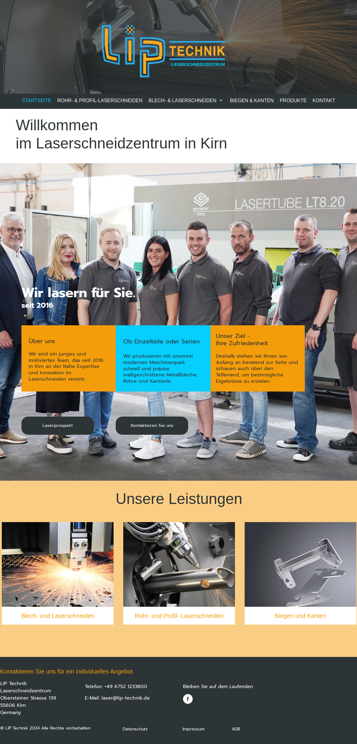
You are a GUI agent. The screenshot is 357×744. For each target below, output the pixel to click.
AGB (236, 729)
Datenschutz (152, 729)
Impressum (207, 729)
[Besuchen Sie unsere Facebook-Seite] (188, 699)
